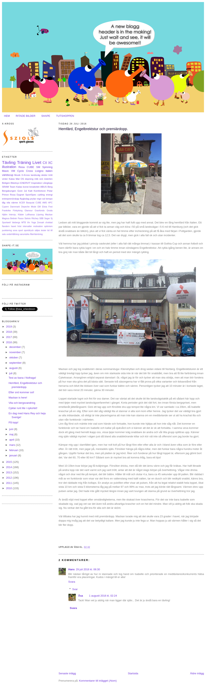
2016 (9, 342)
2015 (9, 461)
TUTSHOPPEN (65, 115)
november (15, 352)
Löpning (40, 215)
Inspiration (36, 183)
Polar (50, 190)
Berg (50, 186)
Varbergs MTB (19, 222)
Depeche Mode (28, 207)
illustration (9, 167)
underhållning (12, 234)
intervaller (27, 226)
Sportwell (6, 222)
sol (43, 198)
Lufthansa (30, 215)
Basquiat (30, 203)
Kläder (21, 215)
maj (11, 434)
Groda (50, 210)
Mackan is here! (17, 397)
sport (20, 230)
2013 (9, 472)
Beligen (6, 183)
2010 (9, 488)
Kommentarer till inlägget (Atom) (98, 680)
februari (14, 450)
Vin (28, 222)
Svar (75, 589)
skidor (44, 175)
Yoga (33, 222)
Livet (36, 162)
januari (13, 455)
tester (43, 230)
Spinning (47, 167)
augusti (14, 368)
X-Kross (25, 175)
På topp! (13, 422)
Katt (30, 190)
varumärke (24, 234)
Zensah (40, 222)
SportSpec (30, 194)
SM (38, 167)
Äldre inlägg (197, 673)
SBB (41, 218)
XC (50, 163)
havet (13, 226)
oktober (14, 357)
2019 (9, 326)
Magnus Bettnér (9, 218)
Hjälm (4, 215)
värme (14, 202)
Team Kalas (16, 186)
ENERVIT (25, 183)
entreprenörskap (10, 198)
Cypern (5, 207)
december (15, 346)
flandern (6, 226)
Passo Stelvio (24, 218)
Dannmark (15, 207)
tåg (3, 202)
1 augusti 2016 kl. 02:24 (103, 595)
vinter (5, 178)
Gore (20, 190)
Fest (50, 207)
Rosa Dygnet (17, 194)
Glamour (29, 210)
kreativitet (34, 186)
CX (45, 163)
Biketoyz (15, 183)
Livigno (39, 170)
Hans (71, 569)
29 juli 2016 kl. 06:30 (88, 569)
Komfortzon (40, 190)
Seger (47, 218)
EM (39, 207)
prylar (33, 198)
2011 (9, 482)
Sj (52, 218)
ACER (22, 203)
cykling (41, 194)
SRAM (5, 186)
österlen (48, 178)
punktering (7, 230)
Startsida (133, 673)
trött (50, 175)
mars (12, 444)
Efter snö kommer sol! (21, 392)
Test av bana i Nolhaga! (22, 377)
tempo (49, 198)
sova (15, 230)
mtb (36, 178)
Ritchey (35, 218)
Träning (24, 162)
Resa (22, 167)
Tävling (9, 162)
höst (19, 226)
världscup (7, 174)
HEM (7, 115)
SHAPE (45, 115)
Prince (5, 194)
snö (41, 178)
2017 (9, 337)
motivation (38, 226)
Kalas (12, 178)
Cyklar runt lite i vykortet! (22, 408)
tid (48, 230)
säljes (37, 230)
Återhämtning (36, 234)
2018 (9, 331)
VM (13, 170)
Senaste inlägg (67, 673)
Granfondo (40, 210)
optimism (48, 226)
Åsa (80, 595)
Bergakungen (9, 190)
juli (11, 373)
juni (11, 429)
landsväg (35, 175)
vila (8, 202)
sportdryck (29, 230)
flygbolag (24, 198)
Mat (18, 178)
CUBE (30, 167)
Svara (71, 581)
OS (22, 178)
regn (39, 198)
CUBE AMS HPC (44, 203)
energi (49, 194)
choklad (49, 222)
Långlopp (48, 183)
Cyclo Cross (25, 170)
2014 (9, 467)
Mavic (5, 170)
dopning (29, 178)
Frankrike (6, 210)
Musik (17, 175)
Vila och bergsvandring (21, 402)
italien (49, 170)
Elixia (44, 207)
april (12, 439)
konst (26, 186)
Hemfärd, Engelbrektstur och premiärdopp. (93, 129)
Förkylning (18, 210)
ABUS (43, 186)
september (15, 362)
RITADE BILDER (25, 115)
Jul (25, 190)
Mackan (49, 215)
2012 (9, 477)
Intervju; (12, 215)
